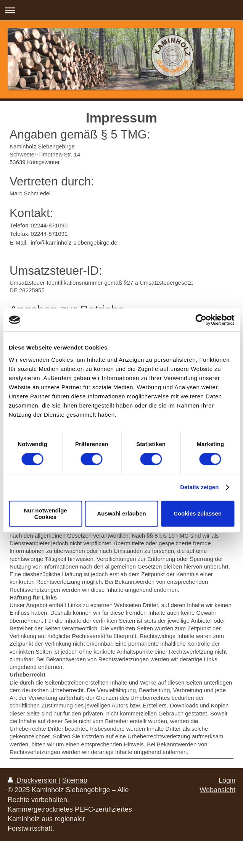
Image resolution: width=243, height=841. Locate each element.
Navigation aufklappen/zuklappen (121, 10)
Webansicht (217, 790)
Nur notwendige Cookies (45, 513)
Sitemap (74, 780)
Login (227, 780)
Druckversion (33, 780)
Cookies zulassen (198, 513)
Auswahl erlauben (121, 513)
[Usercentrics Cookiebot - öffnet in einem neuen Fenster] (200, 319)
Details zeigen (199, 487)
